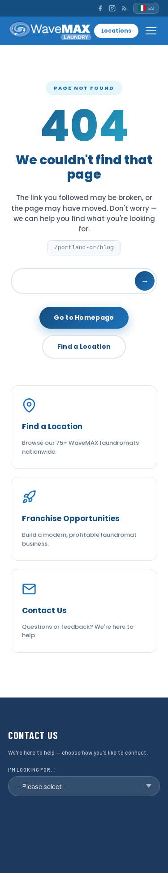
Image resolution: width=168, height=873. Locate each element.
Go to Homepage (84, 317)
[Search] (84, 281)
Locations (116, 30)
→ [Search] (145, 281)
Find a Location (84, 346)
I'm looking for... (32, 770)
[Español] (146, 8)
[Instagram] (112, 8)
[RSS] (124, 8)
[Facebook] (100, 8)
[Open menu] (151, 31)
